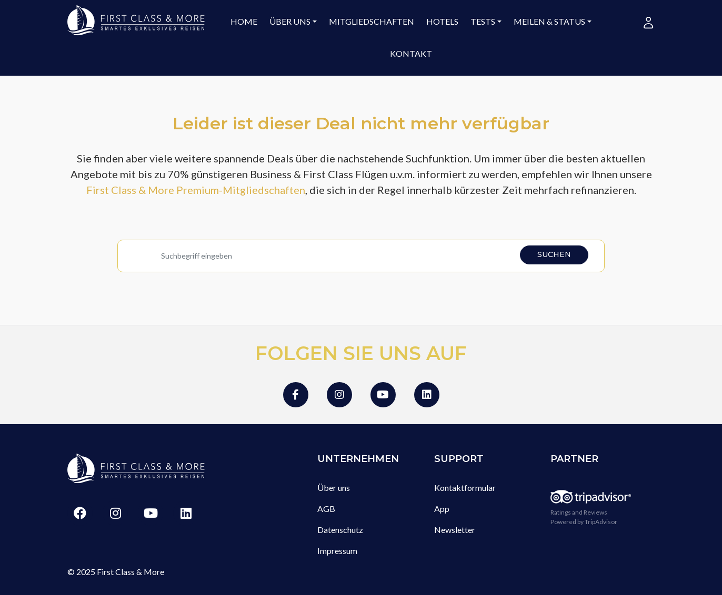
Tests (482, 21)
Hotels (442, 21)
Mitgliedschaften (371, 21)
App (441, 509)
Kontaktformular (465, 488)
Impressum (337, 551)
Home (243, 21)
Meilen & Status (549, 21)
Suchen (554, 254)
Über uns (289, 21)
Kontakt (411, 53)
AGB (326, 509)
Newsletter (454, 530)
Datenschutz (340, 530)
